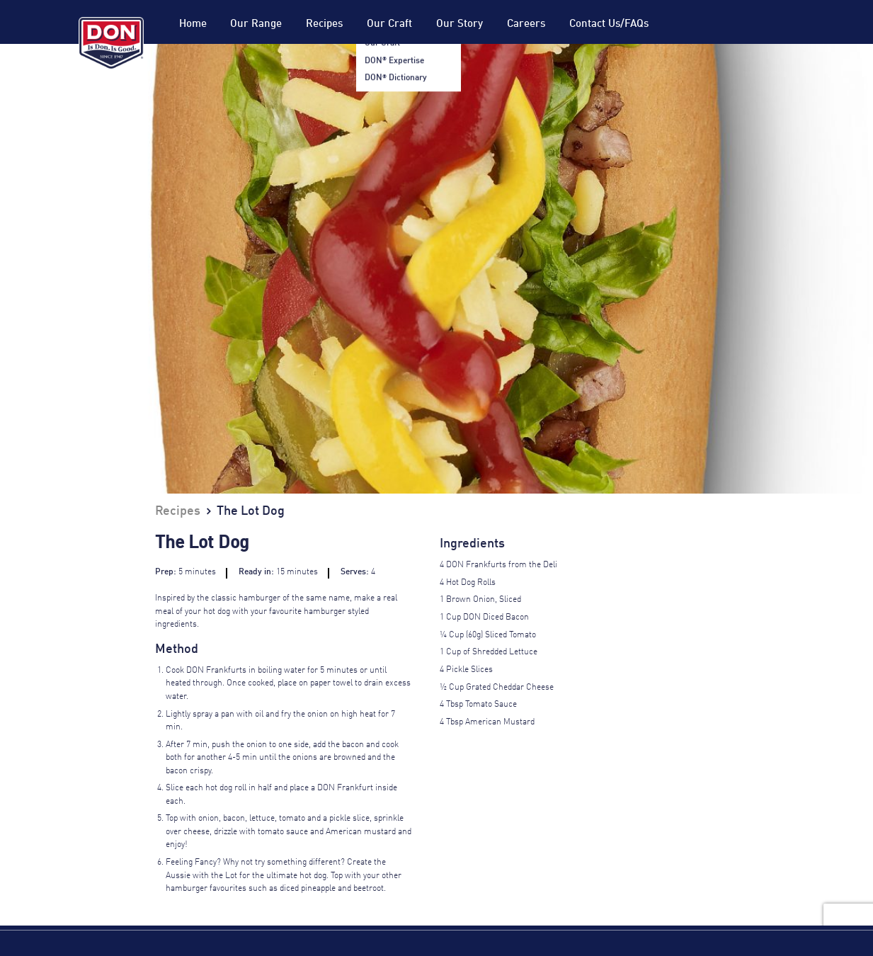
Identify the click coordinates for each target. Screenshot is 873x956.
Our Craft (389, 24)
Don (111, 43)
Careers (526, 24)
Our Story (459, 24)
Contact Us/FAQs (609, 24)
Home (193, 24)
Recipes (324, 24)
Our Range (256, 24)
